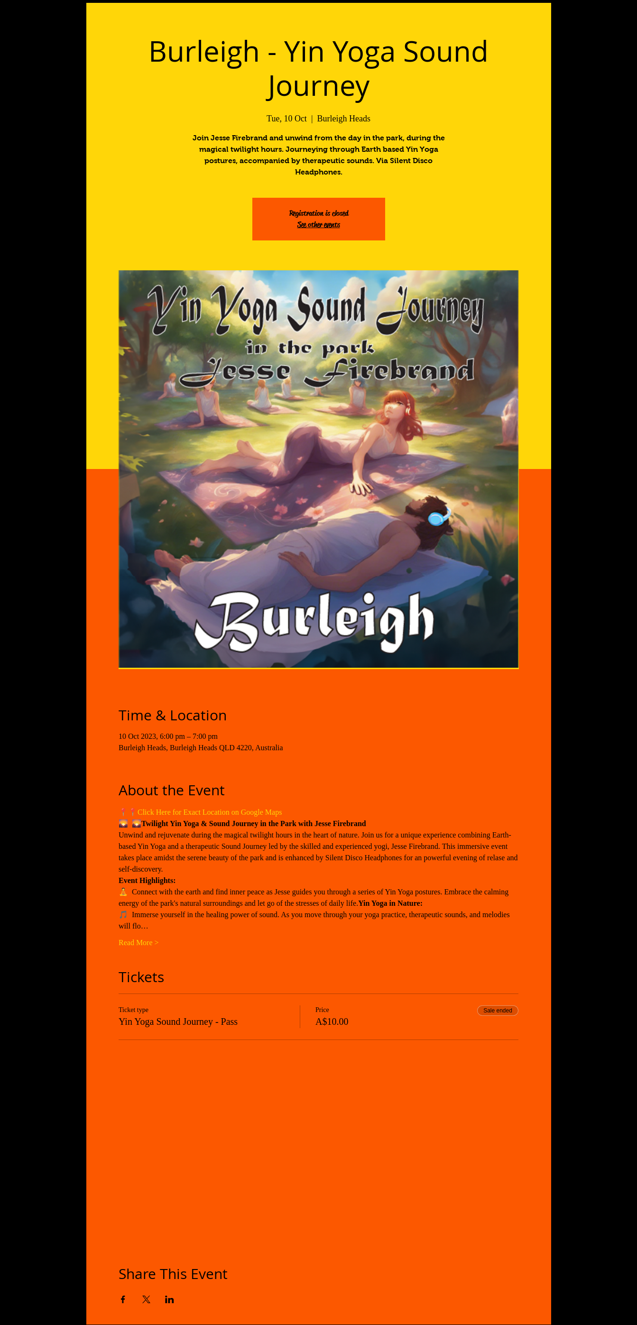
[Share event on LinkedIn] (169, 1299)
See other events (318, 225)
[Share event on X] (146, 1299)
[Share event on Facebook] (123, 1299)
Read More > (139, 943)
